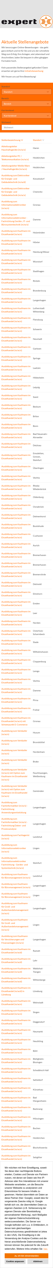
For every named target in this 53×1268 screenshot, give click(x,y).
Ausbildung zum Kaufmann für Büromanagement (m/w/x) (15, 876)
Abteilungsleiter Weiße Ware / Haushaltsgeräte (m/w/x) (15, 167)
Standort (5, 86)
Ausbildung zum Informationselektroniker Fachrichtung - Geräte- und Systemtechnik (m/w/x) (14, 862)
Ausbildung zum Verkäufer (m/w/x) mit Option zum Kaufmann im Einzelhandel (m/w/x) (14, 774)
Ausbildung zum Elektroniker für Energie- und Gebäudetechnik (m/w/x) (15, 191)
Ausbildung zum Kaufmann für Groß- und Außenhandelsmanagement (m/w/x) (14, 908)
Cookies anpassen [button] (15, 1261)
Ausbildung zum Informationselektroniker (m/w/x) (13, 204)
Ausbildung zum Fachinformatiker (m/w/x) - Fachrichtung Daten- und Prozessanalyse (14, 823)
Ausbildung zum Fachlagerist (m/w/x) (15, 837)
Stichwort (6, 122)
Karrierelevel (7, 110)
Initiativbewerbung (34, 71)
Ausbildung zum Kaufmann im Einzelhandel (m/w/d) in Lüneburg (16, 991)
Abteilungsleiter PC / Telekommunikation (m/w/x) (15, 158)
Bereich (5, 98)
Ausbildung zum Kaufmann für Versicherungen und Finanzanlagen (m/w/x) (14, 939)
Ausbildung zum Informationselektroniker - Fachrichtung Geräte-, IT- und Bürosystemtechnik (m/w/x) (15, 219)
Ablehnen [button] (38, 1261)
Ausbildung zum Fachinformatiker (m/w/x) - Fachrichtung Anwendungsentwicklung (14, 807)
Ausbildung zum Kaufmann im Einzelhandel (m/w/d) (16, 951)
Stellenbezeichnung (12, 140)
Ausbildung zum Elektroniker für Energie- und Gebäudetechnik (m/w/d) (15, 178)
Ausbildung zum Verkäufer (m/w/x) (14, 732)
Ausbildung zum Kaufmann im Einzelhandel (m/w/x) (16, 232)
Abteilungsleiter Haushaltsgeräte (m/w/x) (13, 148)
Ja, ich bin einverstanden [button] (26, 1256)
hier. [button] (46, 1249)
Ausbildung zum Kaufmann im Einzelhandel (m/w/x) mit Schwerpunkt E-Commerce (16, 721)
